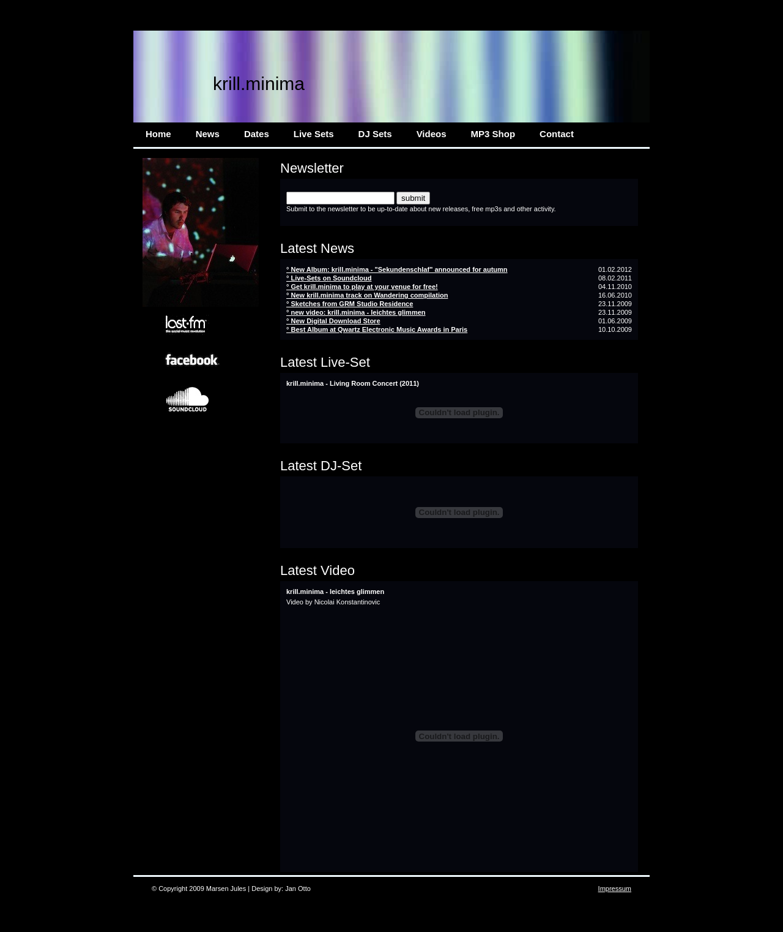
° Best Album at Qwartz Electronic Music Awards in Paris (376, 329)
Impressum (614, 888)
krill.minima (259, 83)
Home (158, 134)
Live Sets (314, 134)
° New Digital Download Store (333, 321)
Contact (557, 134)
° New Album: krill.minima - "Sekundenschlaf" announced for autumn (397, 269)
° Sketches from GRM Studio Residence (349, 303)
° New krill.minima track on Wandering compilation (367, 295)
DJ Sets (375, 134)
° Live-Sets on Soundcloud (328, 278)
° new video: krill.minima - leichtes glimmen (356, 312)
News (208, 134)
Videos (432, 134)
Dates (256, 134)
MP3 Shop (493, 134)
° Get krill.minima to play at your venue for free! (362, 286)
